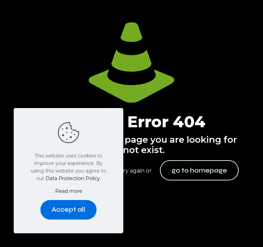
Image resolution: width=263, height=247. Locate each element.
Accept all (68, 209)
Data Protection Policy (73, 178)
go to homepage (199, 170)
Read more (68, 191)
